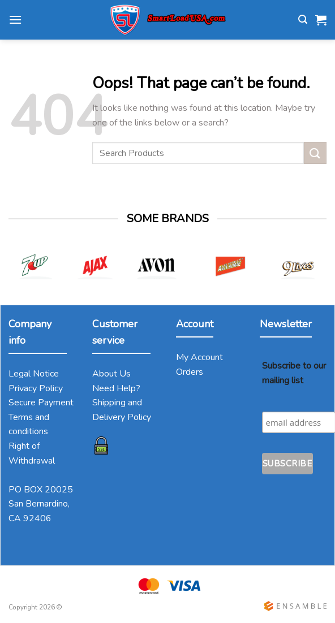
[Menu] (15, 19)
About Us (111, 373)
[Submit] (315, 153)
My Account (199, 357)
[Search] (302, 19)
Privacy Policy (35, 388)
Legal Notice (33, 373)
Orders (189, 372)
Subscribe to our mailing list (294, 373)
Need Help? (116, 388)
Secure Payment (41, 402)
